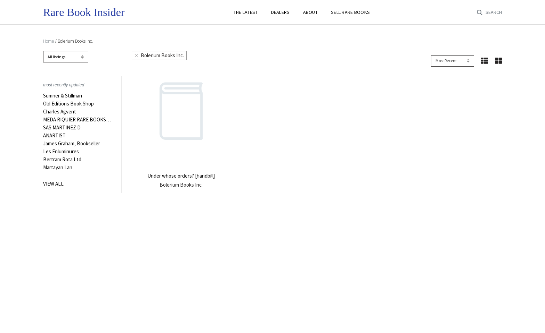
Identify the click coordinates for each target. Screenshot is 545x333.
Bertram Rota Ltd (62, 159)
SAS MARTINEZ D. (62, 128)
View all (53, 183)
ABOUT (310, 12)
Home (48, 41)
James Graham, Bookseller (71, 143)
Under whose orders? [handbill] (181, 175)
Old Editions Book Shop (68, 104)
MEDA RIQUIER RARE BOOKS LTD (77, 120)
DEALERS (280, 12)
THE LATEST (246, 12)
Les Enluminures (61, 151)
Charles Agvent (59, 112)
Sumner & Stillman (62, 96)
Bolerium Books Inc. (159, 55)
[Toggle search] (489, 12)
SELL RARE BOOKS (350, 12)
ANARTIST (54, 136)
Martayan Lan (57, 167)
